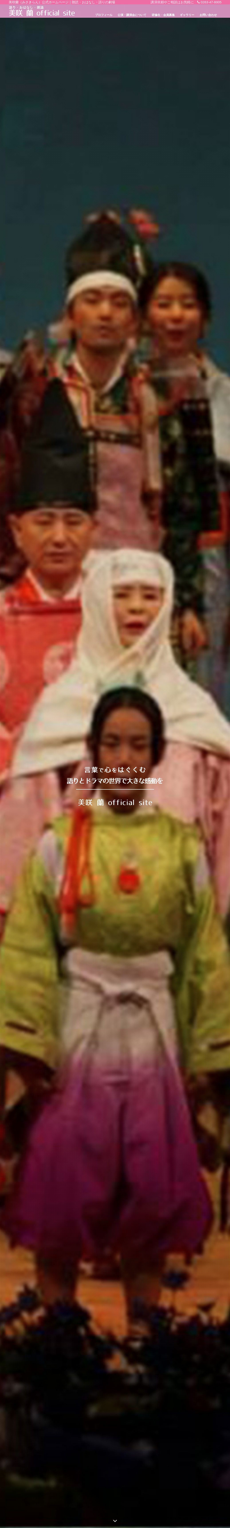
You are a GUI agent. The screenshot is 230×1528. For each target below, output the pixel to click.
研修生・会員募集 (163, 15)
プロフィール (103, 15)
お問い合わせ (208, 15)
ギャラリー (187, 15)
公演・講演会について (132, 15)
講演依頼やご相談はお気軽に (172, 2)
